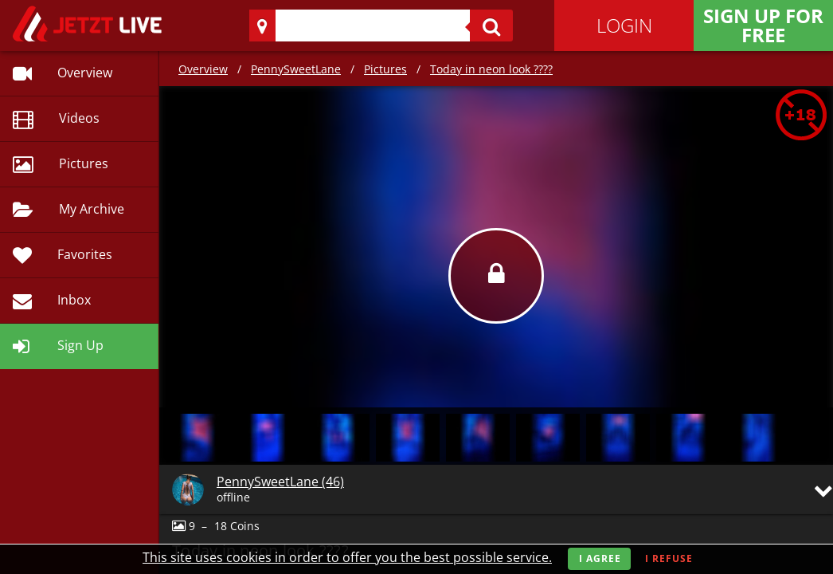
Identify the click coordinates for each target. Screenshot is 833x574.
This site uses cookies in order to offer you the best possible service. (347, 557)
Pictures (385, 69)
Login (624, 25)
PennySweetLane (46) (280, 481)
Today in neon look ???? (491, 69)
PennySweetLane (296, 69)
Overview (203, 69)
